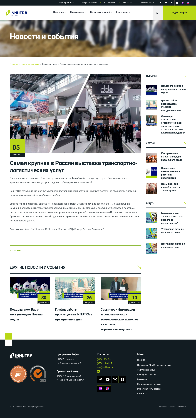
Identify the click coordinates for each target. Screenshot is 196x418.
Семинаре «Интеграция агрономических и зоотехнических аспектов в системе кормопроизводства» (119, 319)
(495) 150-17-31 (104, 359)
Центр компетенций (100, 12)
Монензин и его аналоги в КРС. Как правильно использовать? (172, 218)
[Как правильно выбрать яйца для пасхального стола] (151, 158)
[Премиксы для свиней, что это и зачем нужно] (151, 188)
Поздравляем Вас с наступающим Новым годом (26, 314)
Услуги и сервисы (146, 370)
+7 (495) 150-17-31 (67, 3)
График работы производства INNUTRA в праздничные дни (73, 314)
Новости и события (44, 36)
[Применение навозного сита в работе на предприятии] (151, 172)
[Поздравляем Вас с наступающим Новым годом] (151, 90)
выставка (16, 250)
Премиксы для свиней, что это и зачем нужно (170, 187)
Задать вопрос (179, 12)
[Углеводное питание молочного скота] (151, 233)
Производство (77, 12)
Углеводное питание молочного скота (172, 231)
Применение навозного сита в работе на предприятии (170, 173)
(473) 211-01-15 (104, 363)
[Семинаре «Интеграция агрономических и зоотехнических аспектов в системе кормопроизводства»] (151, 120)
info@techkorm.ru (89, 3)
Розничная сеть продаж (149, 389)
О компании (122, 12)
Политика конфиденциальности (172, 407)
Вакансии (142, 379)
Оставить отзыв (147, 3)
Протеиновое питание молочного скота (173, 245)
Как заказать (110, 3)
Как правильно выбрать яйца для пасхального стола (171, 156)
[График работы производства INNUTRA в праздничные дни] (151, 105)
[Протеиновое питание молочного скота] (151, 248)
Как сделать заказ (146, 374)
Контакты (142, 393)
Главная (14, 64)
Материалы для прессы (149, 384)
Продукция (58, 12)
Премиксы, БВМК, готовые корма (154, 365)
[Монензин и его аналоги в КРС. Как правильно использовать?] (151, 217)
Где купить (128, 3)
